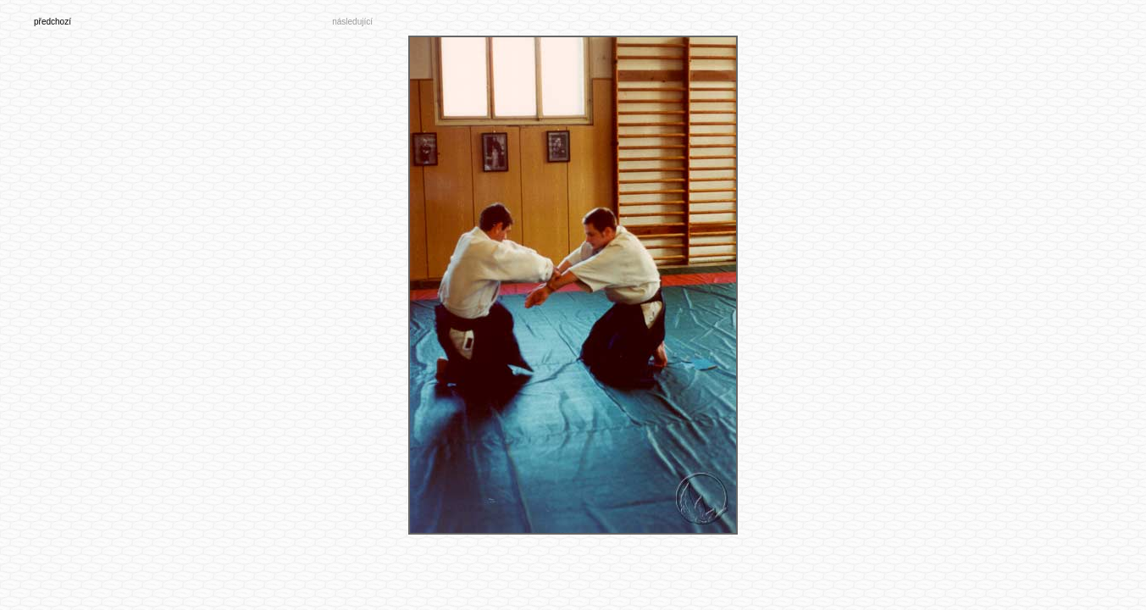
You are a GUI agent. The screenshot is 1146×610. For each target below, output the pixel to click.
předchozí (52, 21)
